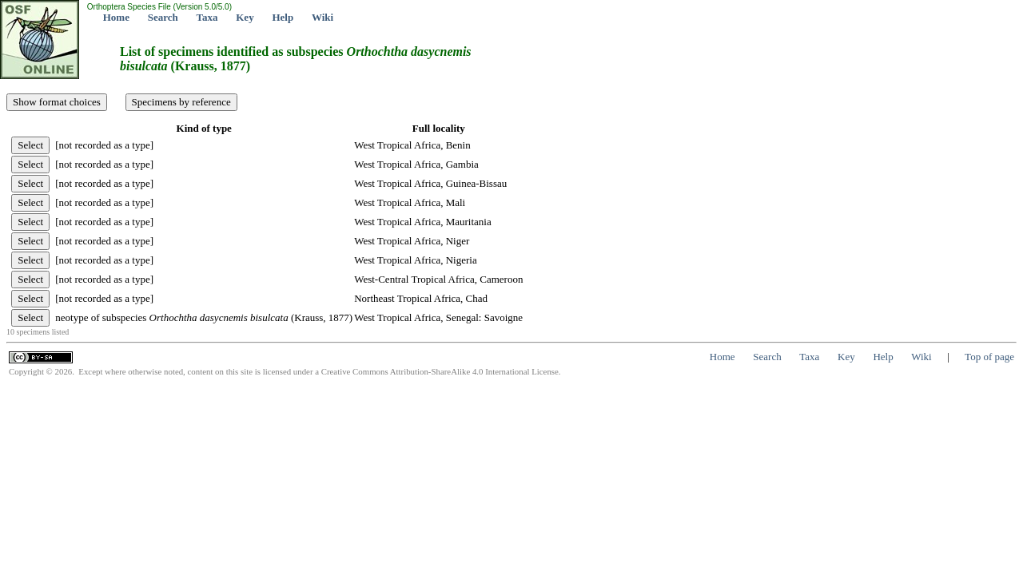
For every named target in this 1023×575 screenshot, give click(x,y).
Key (244, 17)
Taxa (207, 17)
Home (116, 17)
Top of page (989, 357)
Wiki (322, 17)
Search (163, 17)
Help (282, 17)
